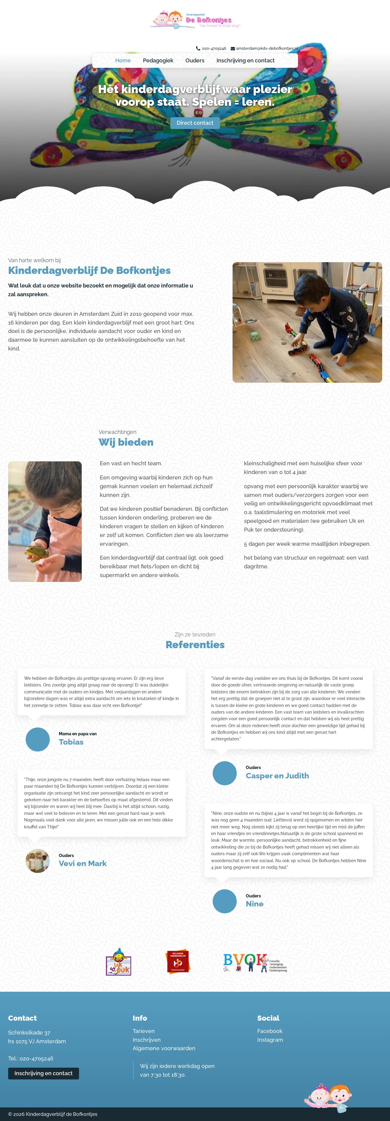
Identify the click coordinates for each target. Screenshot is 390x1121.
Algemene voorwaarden (164, 1048)
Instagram (270, 1040)
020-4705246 (214, 48)
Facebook (270, 1031)
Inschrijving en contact (246, 60)
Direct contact (195, 123)
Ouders (195, 60)
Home (123, 60)
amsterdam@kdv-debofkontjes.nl (267, 48)
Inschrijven (147, 1040)
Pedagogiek (158, 60)
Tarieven (144, 1031)
